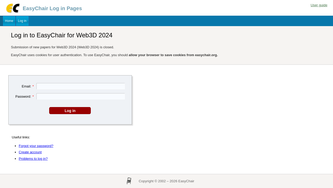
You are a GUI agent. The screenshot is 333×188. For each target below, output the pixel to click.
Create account (30, 152)
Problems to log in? (33, 159)
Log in (22, 21)
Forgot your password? (36, 146)
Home (9, 21)
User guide (319, 5)
